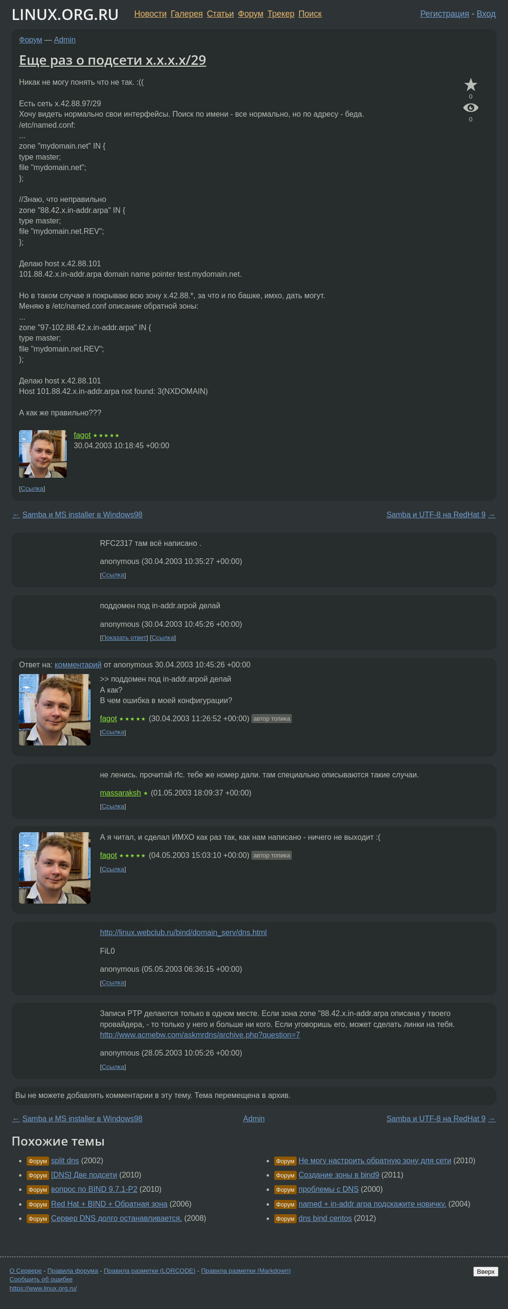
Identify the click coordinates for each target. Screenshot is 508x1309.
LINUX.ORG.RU (65, 14)
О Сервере (26, 1270)
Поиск (310, 14)
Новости (150, 14)
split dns (65, 1161)
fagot (82, 435)
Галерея (187, 14)
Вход (486, 14)
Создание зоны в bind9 (339, 1175)
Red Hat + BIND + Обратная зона (109, 1204)
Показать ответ (124, 637)
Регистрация (444, 14)
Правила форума (73, 1270)
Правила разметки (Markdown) (245, 1270)
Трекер (281, 14)
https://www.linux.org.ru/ (43, 1288)
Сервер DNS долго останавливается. (116, 1218)
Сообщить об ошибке (41, 1279)
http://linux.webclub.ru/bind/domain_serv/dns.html (183, 932)
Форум (250, 14)
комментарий (78, 665)
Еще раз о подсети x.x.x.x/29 (112, 59)
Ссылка (32, 488)
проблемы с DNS (329, 1189)
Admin (65, 40)
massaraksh (120, 793)
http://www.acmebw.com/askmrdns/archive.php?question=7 (200, 1035)
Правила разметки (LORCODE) (150, 1270)
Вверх (486, 1271)
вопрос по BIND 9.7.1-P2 (94, 1189)
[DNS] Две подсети (84, 1175)
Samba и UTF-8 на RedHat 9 (436, 515)
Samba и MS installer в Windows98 (82, 515)
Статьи (220, 14)
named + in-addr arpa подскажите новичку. (372, 1204)
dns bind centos (325, 1218)
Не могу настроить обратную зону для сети (375, 1161)
